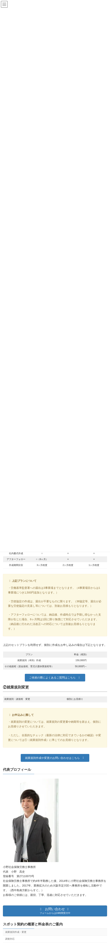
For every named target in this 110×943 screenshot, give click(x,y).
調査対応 (10, 939)
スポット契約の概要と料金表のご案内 (33, 924)
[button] (55, 678)
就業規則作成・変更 (15, 932)
